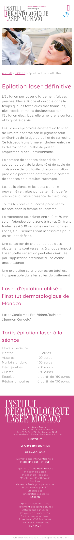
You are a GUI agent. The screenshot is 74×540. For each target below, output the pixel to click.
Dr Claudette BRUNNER (35, 445)
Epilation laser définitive (35, 503)
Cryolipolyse (35, 490)
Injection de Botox (35, 471)
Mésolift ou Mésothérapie (35, 477)
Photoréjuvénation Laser (35, 516)
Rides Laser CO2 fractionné (35, 519)
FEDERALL (66, 537)
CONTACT (35, 525)
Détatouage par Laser (35, 509)
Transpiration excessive (35, 493)
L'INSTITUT (35, 439)
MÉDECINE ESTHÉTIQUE (35, 461)
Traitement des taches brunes (35, 506)
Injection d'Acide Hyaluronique (35, 468)
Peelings (35, 481)
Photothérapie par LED (35, 487)
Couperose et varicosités (35, 513)
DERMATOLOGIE (35, 452)
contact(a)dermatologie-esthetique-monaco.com (37, 434)
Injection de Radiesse (35, 474)
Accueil (7, 73)
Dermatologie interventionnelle (35, 458)
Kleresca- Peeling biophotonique (35, 484)
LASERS (20, 73)
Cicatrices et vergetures (35, 522)
